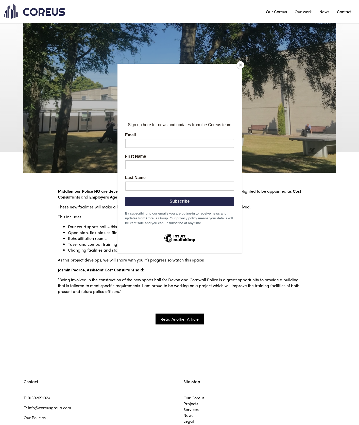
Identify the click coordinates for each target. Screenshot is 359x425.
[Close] (240, 65)
